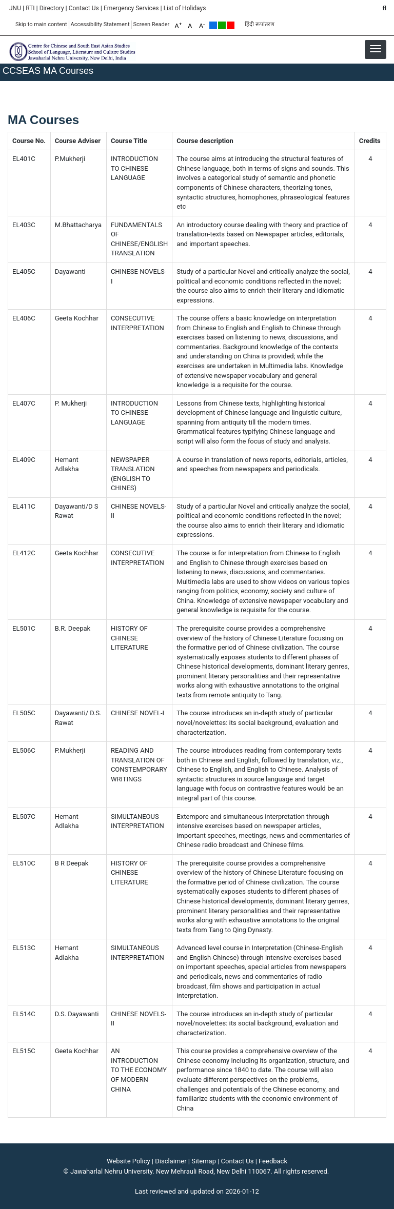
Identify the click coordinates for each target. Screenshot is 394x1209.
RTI (30, 8)
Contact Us (84, 8)
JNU (15, 8)
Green (222, 25)
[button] (375, 48)
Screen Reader (151, 24)
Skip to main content (41, 24)
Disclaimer (170, 1161)
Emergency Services (131, 8)
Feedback (273, 1161)
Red (230, 25)
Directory (52, 8)
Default (213, 25)
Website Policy (128, 1161)
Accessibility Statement (100, 24)
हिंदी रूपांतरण (259, 24)
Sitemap (203, 1161)
